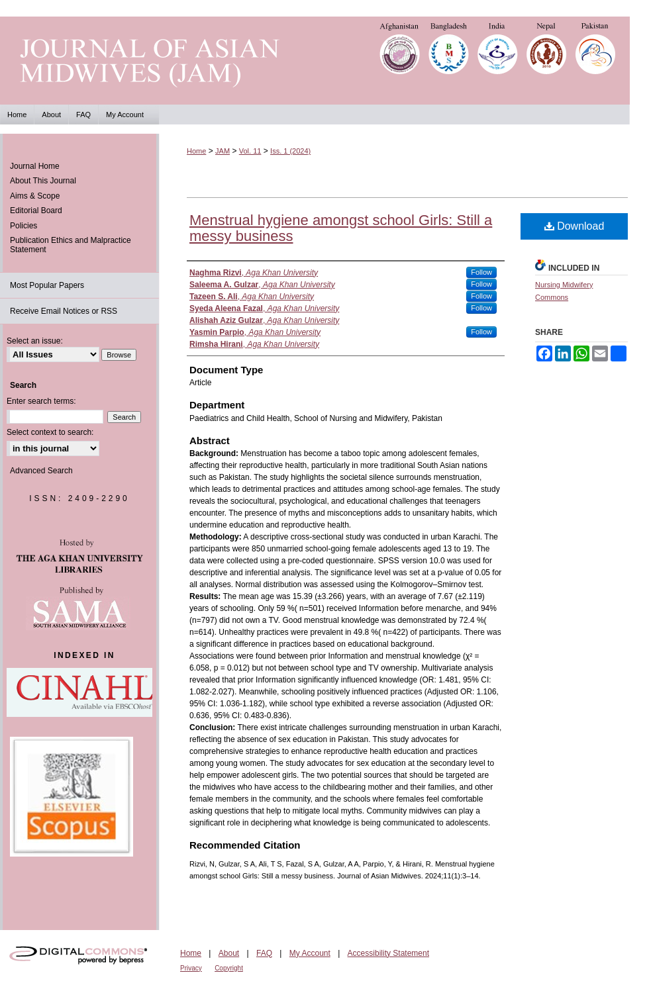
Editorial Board (36, 210)
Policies (23, 225)
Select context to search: (50, 432)
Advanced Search (41, 470)
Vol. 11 (250, 151)
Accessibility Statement (388, 953)
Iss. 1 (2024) (290, 151)
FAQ (264, 953)
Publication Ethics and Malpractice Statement (70, 245)
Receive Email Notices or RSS (63, 311)
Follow (481, 272)
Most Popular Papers (47, 285)
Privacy (191, 968)
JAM (222, 151)
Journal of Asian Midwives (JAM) (324, 61)
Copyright (229, 968)
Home (196, 151)
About (229, 953)
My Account (309, 953)
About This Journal (43, 180)
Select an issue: (35, 341)
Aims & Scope (35, 196)
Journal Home (35, 166)
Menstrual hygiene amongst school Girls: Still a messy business (340, 228)
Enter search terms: (41, 401)
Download (574, 226)
